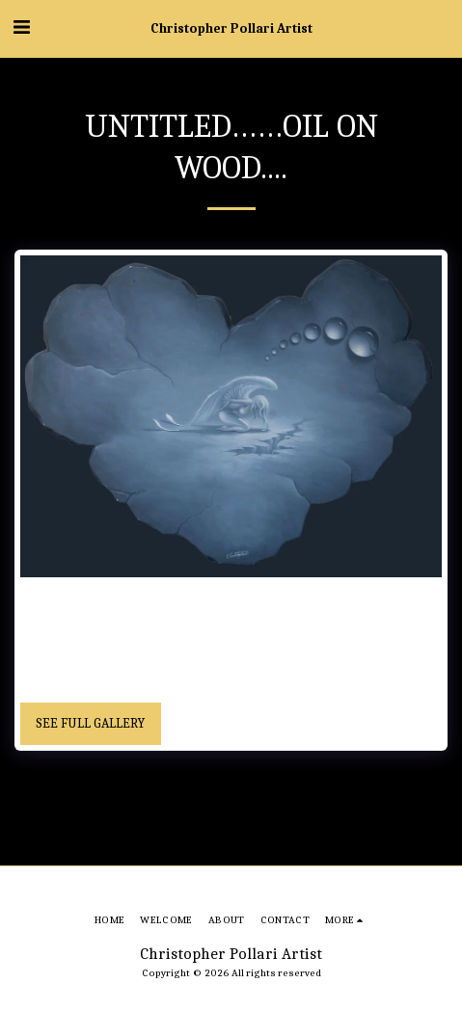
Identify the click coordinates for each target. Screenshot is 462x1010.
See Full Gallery (90, 723)
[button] (21, 27)
